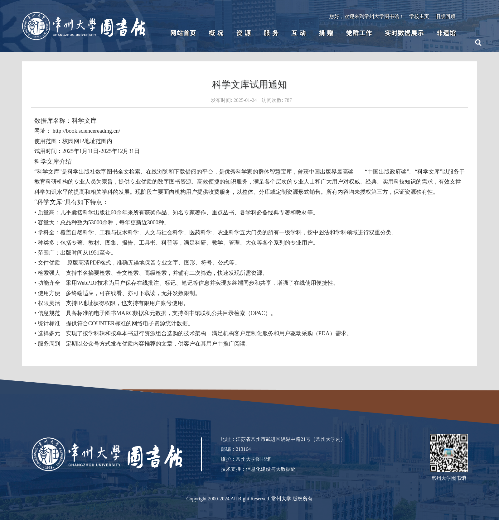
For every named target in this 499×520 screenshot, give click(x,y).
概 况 (216, 33)
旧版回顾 (445, 16)
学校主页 (419, 16)
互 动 (298, 33)
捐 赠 (325, 33)
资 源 (243, 33)
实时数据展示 (404, 33)
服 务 (271, 33)
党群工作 (359, 33)
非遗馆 (446, 33)
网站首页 (183, 33)
